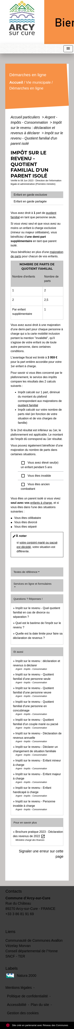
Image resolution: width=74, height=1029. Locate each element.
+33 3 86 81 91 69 (19, 914)
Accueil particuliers (26, 117)
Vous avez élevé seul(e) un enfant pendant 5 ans (39, 465)
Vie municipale (38, 82)
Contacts (13, 891)
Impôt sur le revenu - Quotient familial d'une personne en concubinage (33, 706)
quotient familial (28, 405)
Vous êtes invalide (36, 476)
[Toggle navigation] (68, 48)
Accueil (16, 82)
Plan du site (40, 1005)
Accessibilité (16, 1005)
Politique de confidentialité (27, 996)
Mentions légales (18, 988)
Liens (10, 931)
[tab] (37, 194)
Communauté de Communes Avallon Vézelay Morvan (34, 943)
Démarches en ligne (26, 88)
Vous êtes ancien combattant (35, 486)
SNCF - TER (15, 956)
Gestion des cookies (23, 1013)
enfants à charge (41, 502)
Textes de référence (26, 571)
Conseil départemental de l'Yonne (31, 951)
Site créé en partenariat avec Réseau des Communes (37, 1025)
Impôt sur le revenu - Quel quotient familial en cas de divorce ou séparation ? (36, 612)
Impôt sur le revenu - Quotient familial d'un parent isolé (37, 138)
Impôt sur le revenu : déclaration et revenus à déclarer (36, 127)
